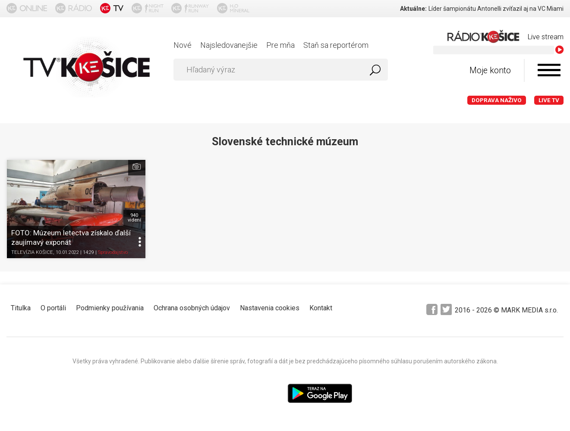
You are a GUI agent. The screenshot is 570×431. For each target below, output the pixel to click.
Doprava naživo (497, 100)
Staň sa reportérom (335, 45)
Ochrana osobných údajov (192, 308)
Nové (182, 45)
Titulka (21, 308)
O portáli (53, 308)
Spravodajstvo (113, 252)
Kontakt (320, 308)
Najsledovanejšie (229, 45)
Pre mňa (280, 45)
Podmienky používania (110, 308)
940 (134, 217)
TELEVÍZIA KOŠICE (32, 252)
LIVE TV (549, 100)
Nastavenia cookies (269, 308)
